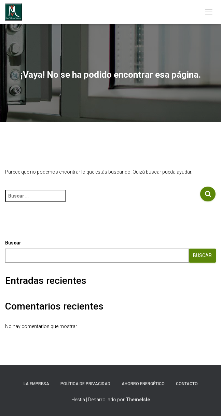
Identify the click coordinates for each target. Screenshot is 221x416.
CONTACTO (187, 383)
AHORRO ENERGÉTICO (143, 383)
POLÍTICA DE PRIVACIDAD (85, 383)
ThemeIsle (138, 399)
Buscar (13, 242)
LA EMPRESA (36, 383)
